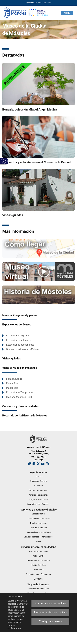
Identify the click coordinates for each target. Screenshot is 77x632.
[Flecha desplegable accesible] (6, 161)
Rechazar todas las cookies (50, 612)
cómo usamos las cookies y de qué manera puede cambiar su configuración (16, 622)
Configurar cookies (50, 621)
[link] (26, 12)
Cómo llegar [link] (38, 460)
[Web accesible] (3, 161)
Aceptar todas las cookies (50, 603)
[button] (67, 13)
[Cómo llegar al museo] (38, 248)
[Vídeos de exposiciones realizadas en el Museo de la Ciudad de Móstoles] (38, 271)
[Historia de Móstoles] (38, 294)
